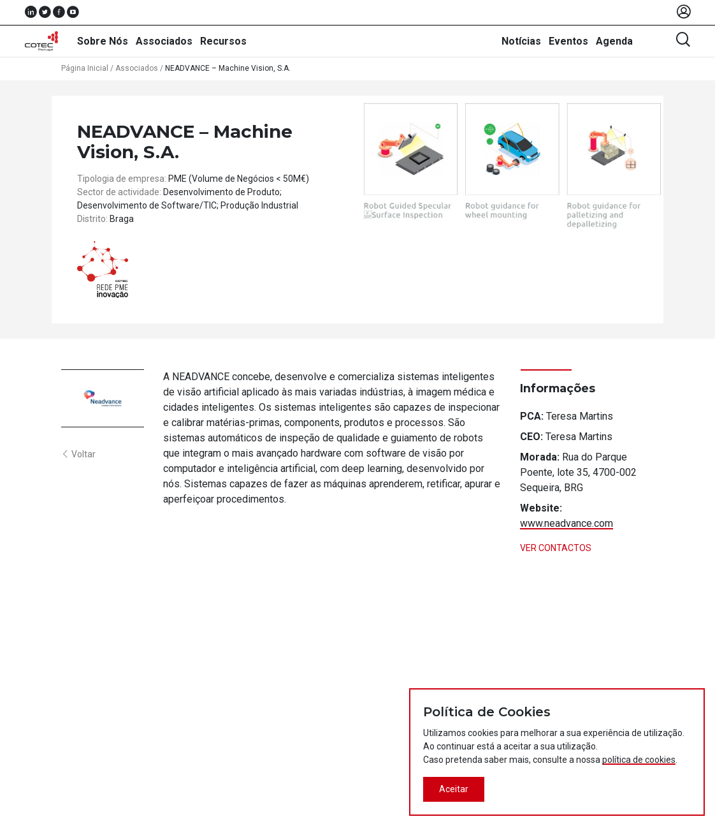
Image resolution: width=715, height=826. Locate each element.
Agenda (614, 41)
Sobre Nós (102, 41)
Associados (164, 41)
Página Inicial (84, 68)
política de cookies (638, 760)
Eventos (568, 41)
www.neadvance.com (566, 523)
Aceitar (453, 789)
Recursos (223, 41)
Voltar (78, 454)
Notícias (521, 41)
